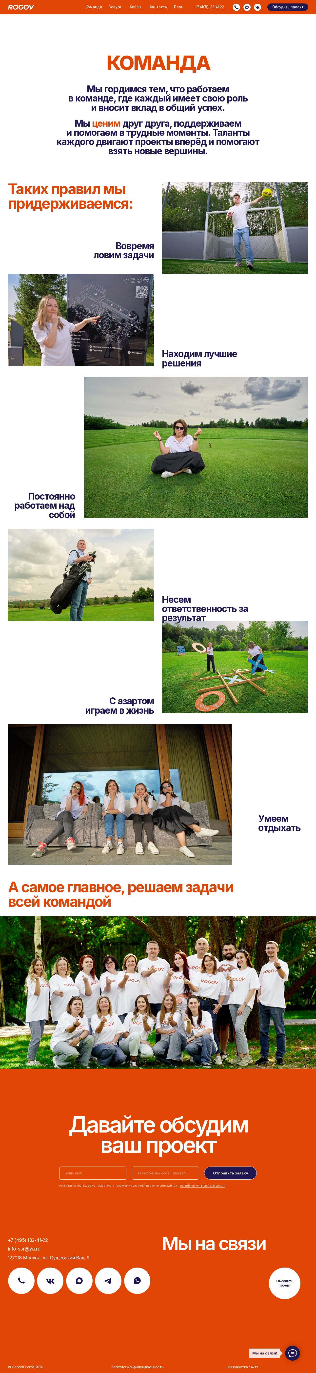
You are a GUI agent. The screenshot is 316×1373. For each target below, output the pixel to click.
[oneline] (165, 1173)
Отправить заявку (230, 1173)
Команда (94, 7)
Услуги (115, 7)
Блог (178, 7)
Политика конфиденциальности (137, 1367)
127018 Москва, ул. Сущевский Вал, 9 (48, 1258)
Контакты (159, 7)
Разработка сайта (243, 1367)
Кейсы (135, 7)
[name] (92, 1173)
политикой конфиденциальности (202, 1185)
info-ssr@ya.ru (24, 1249)
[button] (287, 7)
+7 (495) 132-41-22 (209, 7)
